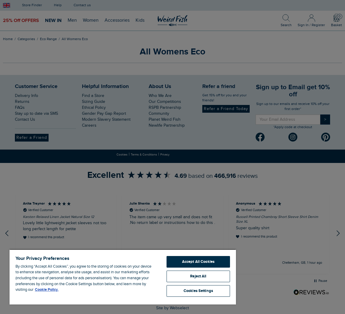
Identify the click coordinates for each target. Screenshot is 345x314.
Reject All (198, 276)
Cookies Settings (198, 290)
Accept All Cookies (198, 261)
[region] (123, 276)
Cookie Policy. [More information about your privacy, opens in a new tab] (46, 289)
